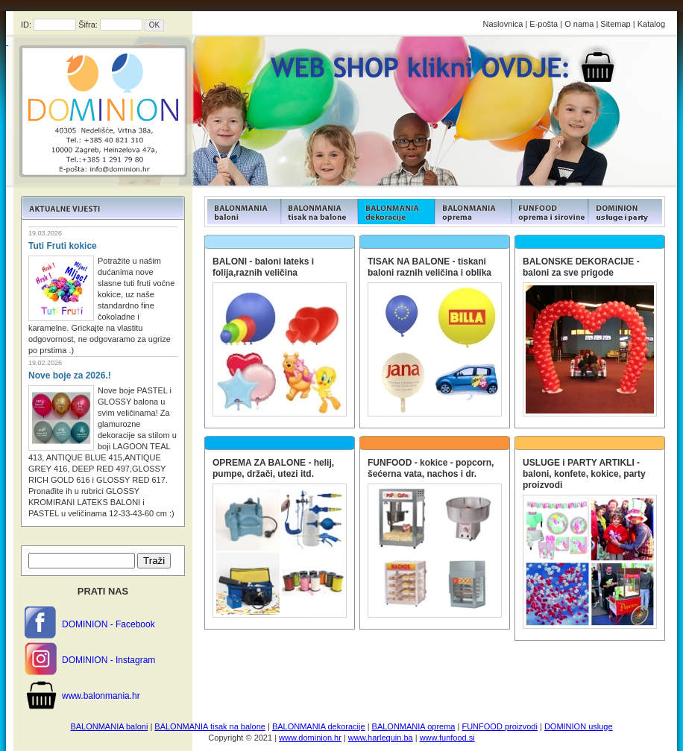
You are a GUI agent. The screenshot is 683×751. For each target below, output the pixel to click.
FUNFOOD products (242, 211)
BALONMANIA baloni (109, 726)
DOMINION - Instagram (108, 660)
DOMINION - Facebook (108, 624)
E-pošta (543, 23)
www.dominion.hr (310, 737)
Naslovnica (503, 23)
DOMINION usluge (578, 726)
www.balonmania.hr (101, 696)
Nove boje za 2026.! (69, 375)
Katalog (651, 23)
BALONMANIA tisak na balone (209, 726)
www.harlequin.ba (380, 737)
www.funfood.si (447, 737)
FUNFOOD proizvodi (499, 726)
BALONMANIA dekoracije (318, 726)
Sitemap (615, 23)
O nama (579, 23)
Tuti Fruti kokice (62, 246)
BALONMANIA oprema (414, 726)
